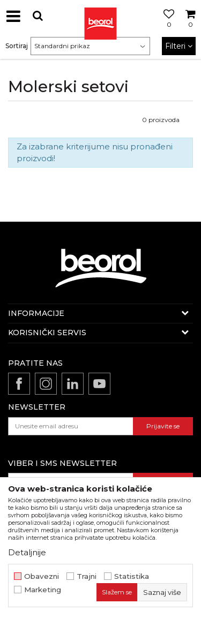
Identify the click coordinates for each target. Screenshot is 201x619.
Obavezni (41, 576)
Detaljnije (27, 552)
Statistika (131, 576)
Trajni (86, 576)
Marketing (42, 590)
